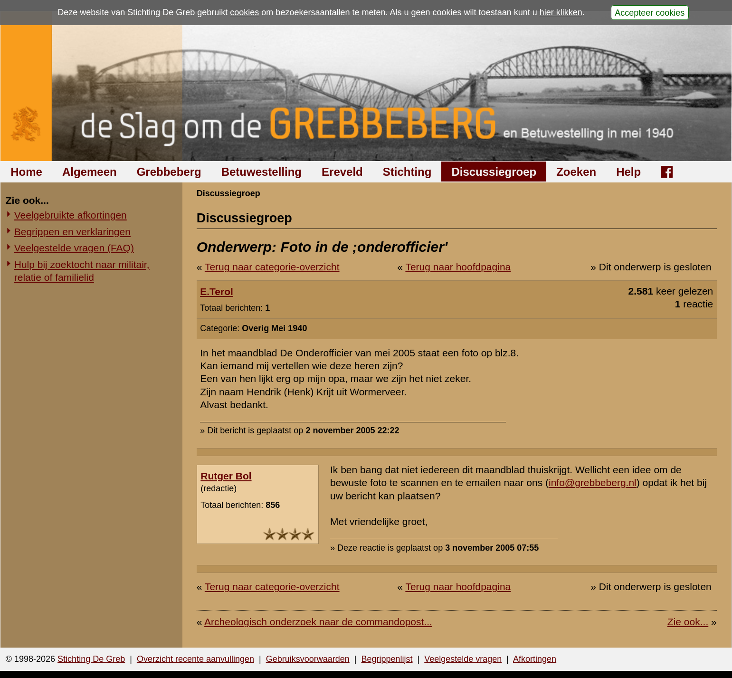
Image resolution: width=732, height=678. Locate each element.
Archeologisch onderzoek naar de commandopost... (318, 621)
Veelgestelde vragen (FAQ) (74, 247)
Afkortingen (534, 659)
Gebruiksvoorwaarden (308, 659)
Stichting (407, 171)
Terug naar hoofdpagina (458, 266)
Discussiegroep (493, 171)
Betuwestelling (261, 171)
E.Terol (216, 291)
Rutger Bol (225, 475)
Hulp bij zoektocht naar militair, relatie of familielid (82, 271)
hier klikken (561, 12)
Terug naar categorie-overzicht (272, 266)
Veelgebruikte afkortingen (70, 215)
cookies (244, 12)
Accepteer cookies (649, 12)
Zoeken (576, 171)
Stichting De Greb (91, 659)
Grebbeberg (169, 171)
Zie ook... (687, 621)
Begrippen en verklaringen (72, 231)
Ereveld (342, 171)
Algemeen (89, 171)
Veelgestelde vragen (463, 659)
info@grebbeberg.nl (593, 482)
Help (628, 171)
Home (26, 171)
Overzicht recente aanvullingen (195, 659)
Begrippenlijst (386, 659)
